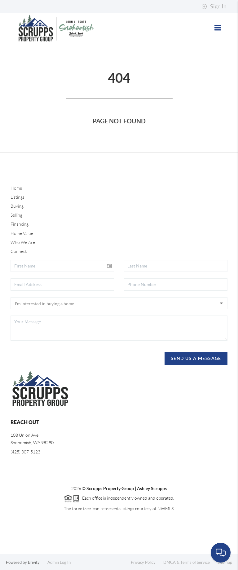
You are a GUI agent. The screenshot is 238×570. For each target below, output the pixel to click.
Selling (16, 215)
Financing (20, 224)
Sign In (214, 6)
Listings (17, 197)
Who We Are (23, 242)
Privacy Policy (143, 562)
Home (16, 188)
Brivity (34, 562)
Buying (17, 206)
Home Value (22, 233)
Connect (19, 251)
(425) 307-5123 (25, 451)
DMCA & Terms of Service (186, 562)
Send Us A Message (196, 358)
